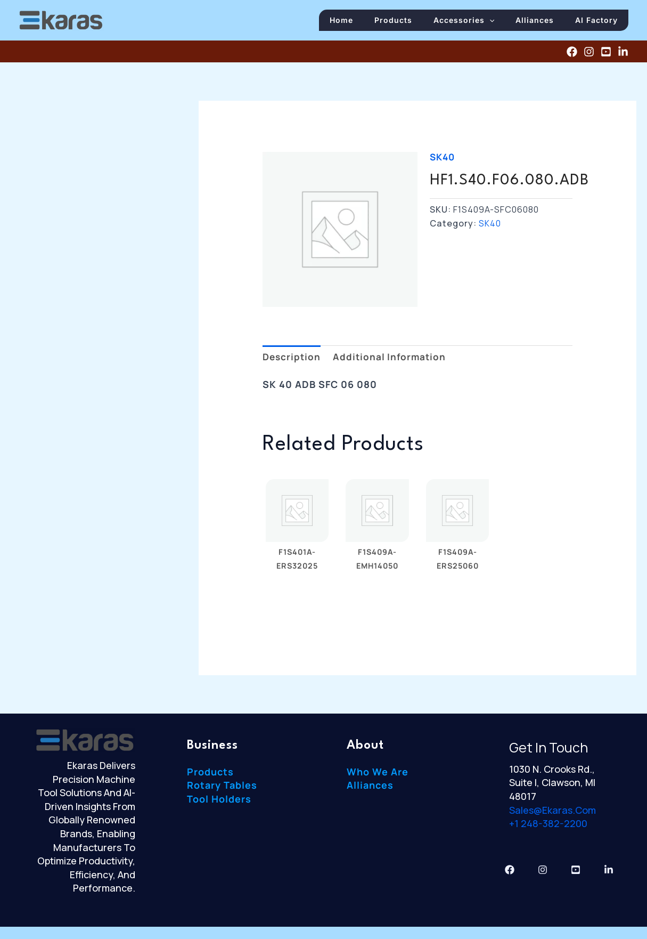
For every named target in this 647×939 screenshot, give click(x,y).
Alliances (542, 22)
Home (365, 22)
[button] (502, 22)
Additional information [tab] (393, 361)
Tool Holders (219, 804)
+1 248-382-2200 (548, 829)
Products (412, 22)
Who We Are (377, 777)
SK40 (443, 162)
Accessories (477, 22)
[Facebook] (572, 57)
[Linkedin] (623, 57)
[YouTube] (606, 57)
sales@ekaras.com (552, 815)
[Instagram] (589, 57)
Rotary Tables (222, 790)
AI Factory (599, 22)
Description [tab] (293, 361)
